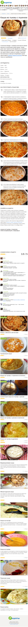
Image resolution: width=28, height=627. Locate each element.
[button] (26, 2)
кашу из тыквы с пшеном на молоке (14, 300)
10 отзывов (10, 38)
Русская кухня (5, 41)
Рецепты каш (3, 317)
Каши (2, 446)
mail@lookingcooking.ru (14, 624)
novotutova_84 (23, 38)
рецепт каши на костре (15, 55)
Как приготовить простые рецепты (6, 2)
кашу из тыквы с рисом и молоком (14, 222)
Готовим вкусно (14, 618)
